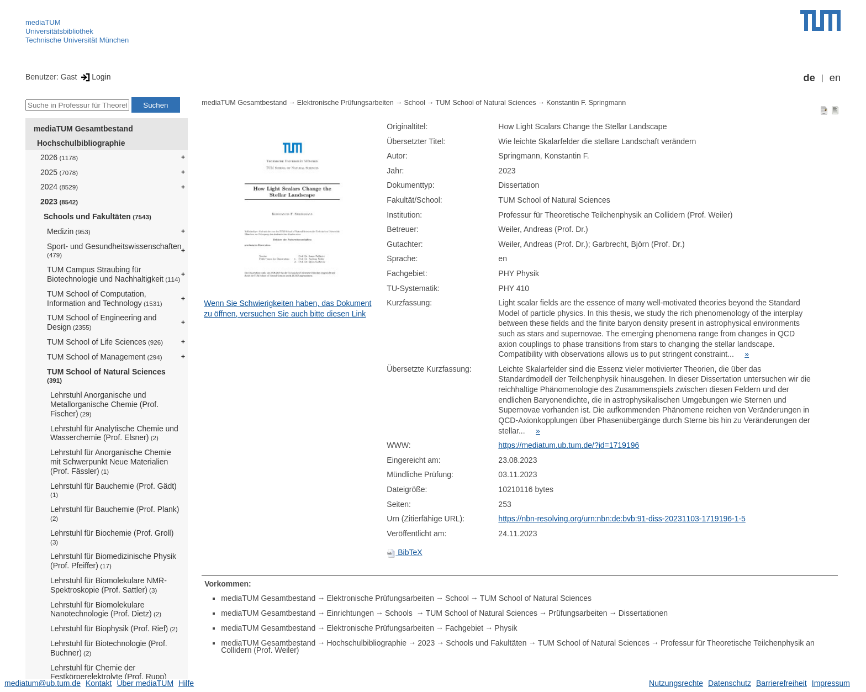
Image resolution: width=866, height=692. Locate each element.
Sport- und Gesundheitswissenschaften (114, 250)
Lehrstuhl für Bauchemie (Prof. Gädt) (113, 490)
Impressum (831, 683)
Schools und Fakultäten (97, 216)
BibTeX (404, 552)
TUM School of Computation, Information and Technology (104, 298)
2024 (59, 186)
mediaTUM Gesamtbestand (83, 128)
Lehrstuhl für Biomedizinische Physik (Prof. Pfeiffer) (113, 561)
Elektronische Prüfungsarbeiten (345, 103)
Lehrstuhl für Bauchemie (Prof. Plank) (114, 513)
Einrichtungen (350, 613)
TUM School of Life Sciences (105, 341)
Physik (505, 628)
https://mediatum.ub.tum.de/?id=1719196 (568, 445)
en (835, 77)
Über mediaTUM (145, 683)
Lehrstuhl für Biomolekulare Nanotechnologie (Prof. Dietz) (105, 609)
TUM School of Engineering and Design (101, 322)
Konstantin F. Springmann (586, 103)
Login (94, 76)
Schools (400, 613)
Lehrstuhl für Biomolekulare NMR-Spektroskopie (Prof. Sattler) (108, 585)
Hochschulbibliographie (81, 143)
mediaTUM (43, 22)
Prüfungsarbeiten (578, 613)
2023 (59, 201)
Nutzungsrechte (676, 683)
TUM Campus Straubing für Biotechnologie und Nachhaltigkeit (113, 274)
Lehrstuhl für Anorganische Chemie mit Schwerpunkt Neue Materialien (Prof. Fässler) (110, 462)
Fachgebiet (464, 628)
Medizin (69, 231)
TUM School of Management (104, 356)
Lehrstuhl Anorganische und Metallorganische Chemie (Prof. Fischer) (104, 404)
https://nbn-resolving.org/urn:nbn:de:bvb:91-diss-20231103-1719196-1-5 (622, 518)
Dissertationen (643, 613)
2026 (59, 157)
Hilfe (186, 683)
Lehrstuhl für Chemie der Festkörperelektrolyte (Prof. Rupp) (108, 672)
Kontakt (99, 683)
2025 (59, 172)
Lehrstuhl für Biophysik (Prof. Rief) (114, 628)
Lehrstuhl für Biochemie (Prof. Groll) (111, 537)
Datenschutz (729, 683)
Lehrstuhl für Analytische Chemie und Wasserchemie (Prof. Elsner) (114, 433)
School (414, 103)
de (809, 77)
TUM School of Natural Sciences (106, 375)
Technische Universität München (77, 40)
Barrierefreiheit (781, 683)
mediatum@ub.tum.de (42, 683)
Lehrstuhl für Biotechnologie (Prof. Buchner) (108, 648)
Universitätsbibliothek (59, 31)
